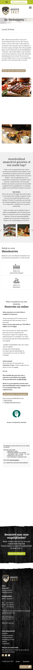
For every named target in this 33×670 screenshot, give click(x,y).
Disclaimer (26, 661)
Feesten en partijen (7, 635)
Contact (25, 667)
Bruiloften (4, 633)
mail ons (10, 623)
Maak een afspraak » (16, 553)
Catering (4, 641)
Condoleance (6, 643)
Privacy (18, 661)
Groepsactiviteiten (7, 637)
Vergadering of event (8, 639)
